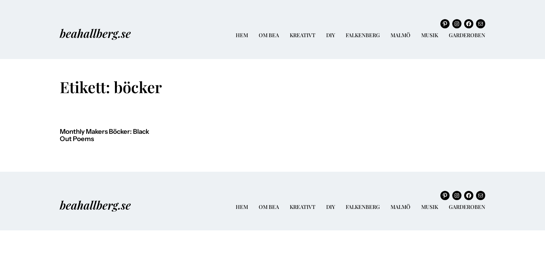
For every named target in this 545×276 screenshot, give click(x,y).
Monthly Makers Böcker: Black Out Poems (104, 135)
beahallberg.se (95, 33)
